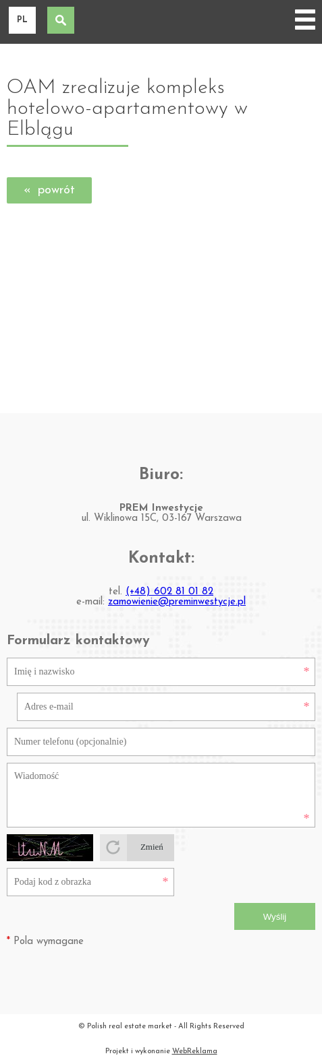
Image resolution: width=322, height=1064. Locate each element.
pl (22, 20)
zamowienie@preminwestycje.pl (177, 602)
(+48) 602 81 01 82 (169, 592)
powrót (56, 190)
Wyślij (275, 917)
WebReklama (194, 1051)
